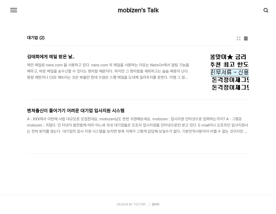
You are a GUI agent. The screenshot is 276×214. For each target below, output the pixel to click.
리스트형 (246, 38)
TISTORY (139, 204)
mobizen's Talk (138, 10)
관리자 (155, 204)
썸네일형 (239, 38)
